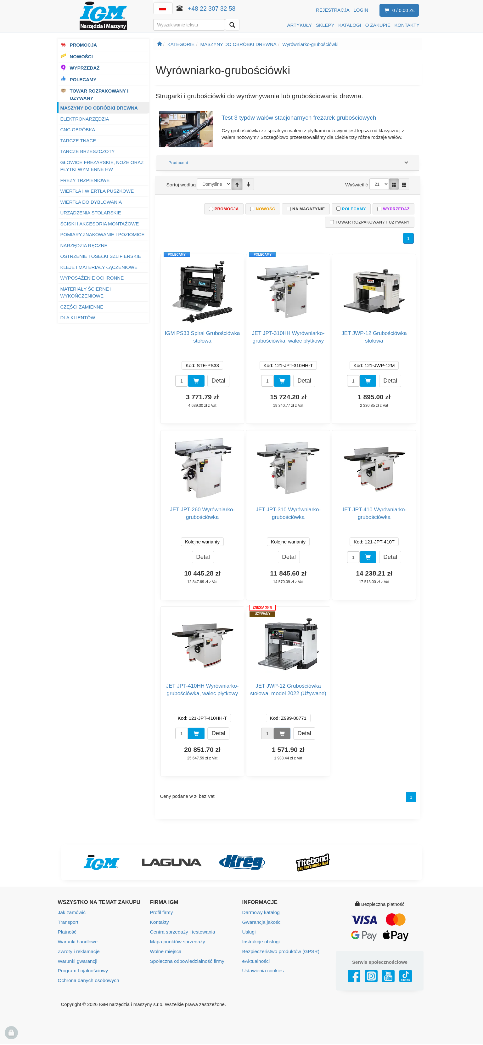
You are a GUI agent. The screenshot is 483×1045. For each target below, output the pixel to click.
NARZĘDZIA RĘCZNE (84, 245)
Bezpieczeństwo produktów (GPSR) (279, 951)
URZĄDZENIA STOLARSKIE (90, 212)
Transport (68, 922)
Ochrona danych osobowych (87, 979)
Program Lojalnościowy (82, 970)
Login (360, 10)
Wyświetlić (357, 184)
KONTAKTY (406, 25)
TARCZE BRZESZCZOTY (87, 151)
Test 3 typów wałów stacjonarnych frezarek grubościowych (299, 117)
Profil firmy (161, 913)
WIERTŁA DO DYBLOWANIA (91, 202)
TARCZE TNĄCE (78, 140)
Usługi (249, 932)
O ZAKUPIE (377, 25)
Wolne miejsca (165, 951)
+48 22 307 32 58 (211, 8)
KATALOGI (349, 25)
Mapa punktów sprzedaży (177, 941)
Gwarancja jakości (261, 922)
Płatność (67, 932)
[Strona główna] (159, 44)
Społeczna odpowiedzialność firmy (186, 960)
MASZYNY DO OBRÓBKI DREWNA (99, 108)
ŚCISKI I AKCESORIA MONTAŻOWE (99, 223)
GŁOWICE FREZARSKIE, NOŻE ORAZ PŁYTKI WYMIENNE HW (102, 166)
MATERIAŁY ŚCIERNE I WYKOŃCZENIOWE (86, 292)
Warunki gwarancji (77, 960)
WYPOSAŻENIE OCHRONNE (92, 278)
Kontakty (159, 922)
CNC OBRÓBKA (77, 129)
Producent (178, 163)
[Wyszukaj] (232, 25)
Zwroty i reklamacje (78, 951)
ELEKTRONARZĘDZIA (84, 119)
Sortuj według (180, 184)
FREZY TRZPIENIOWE (85, 180)
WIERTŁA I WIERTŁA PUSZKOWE (97, 191)
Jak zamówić (71, 913)
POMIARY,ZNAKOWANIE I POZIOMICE (102, 234)
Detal (218, 381)
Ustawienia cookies (262, 970)
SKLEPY (325, 25)
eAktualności (255, 960)
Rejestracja (333, 10)
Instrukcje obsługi (260, 941)
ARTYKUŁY (299, 25)
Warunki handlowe (77, 941)
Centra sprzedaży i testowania (181, 932)
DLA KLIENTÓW (77, 317)
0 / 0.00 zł (398, 10)
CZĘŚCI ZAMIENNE (82, 307)
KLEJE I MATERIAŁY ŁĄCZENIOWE (99, 267)
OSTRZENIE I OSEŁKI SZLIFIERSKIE (100, 256)
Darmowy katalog (260, 913)
